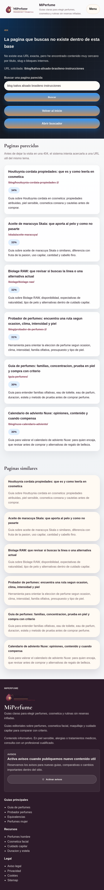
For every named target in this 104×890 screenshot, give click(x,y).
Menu (93, 8)
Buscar (52, 97)
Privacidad (14, 870)
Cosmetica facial (18, 841)
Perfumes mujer (18, 821)
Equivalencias (16, 816)
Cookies (13, 875)
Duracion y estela (19, 850)
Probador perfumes (20, 812)
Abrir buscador (52, 123)
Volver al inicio (52, 110)
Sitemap (13, 880)
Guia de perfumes (19, 807)
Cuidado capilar (17, 846)
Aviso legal (14, 866)
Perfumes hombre (19, 836)
